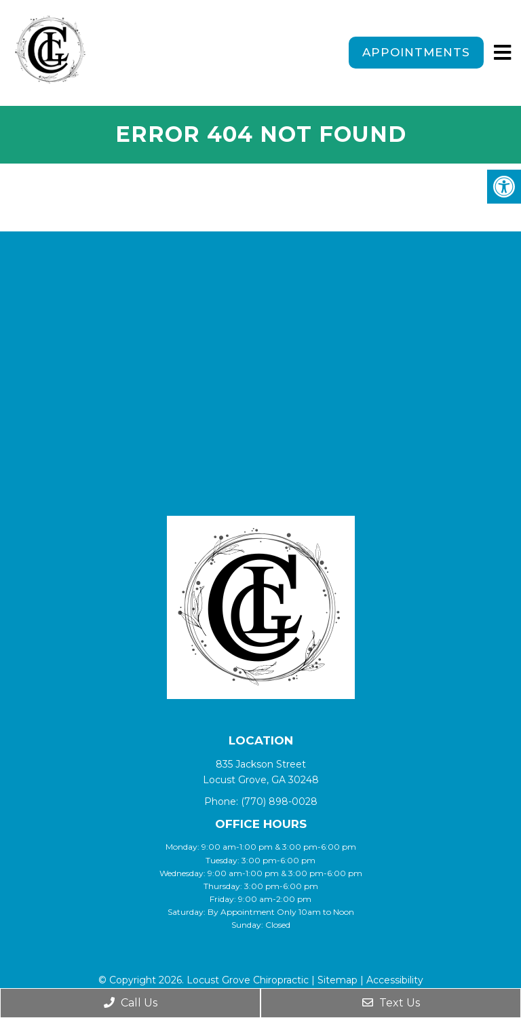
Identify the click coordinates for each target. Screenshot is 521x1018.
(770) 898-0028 (279, 801)
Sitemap (337, 980)
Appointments (416, 52)
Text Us (391, 1002)
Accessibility (394, 980)
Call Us (130, 1002)
